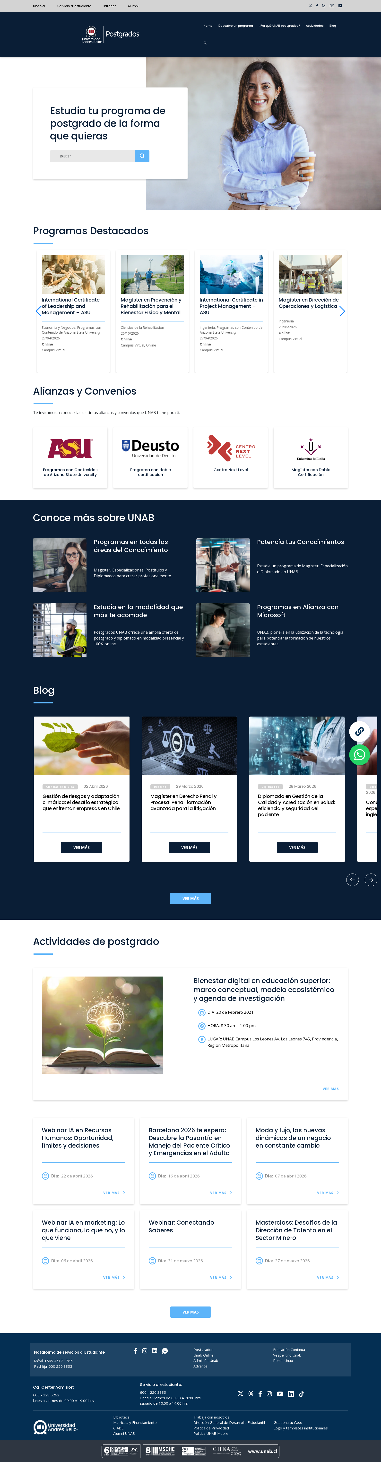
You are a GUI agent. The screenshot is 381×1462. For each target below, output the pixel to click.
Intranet (110, 6)
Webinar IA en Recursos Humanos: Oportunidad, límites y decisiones (77, 1137)
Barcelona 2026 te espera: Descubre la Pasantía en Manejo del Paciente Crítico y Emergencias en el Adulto (189, 1141)
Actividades (315, 26)
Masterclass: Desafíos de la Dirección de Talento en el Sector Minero (296, 1230)
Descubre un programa (235, 26)
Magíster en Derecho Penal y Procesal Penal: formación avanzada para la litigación (183, 802)
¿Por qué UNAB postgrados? (279, 26)
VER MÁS (81, 847)
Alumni (133, 6)
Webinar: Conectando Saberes (181, 1226)
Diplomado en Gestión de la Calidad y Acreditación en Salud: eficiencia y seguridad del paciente (296, 805)
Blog (332, 26)
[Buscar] (99, 156)
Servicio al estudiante (74, 6)
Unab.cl (39, 6)
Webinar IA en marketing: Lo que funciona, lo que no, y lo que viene (83, 1230)
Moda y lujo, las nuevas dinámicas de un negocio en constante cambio (293, 1137)
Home (208, 26)
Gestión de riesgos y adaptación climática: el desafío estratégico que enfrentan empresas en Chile (81, 802)
